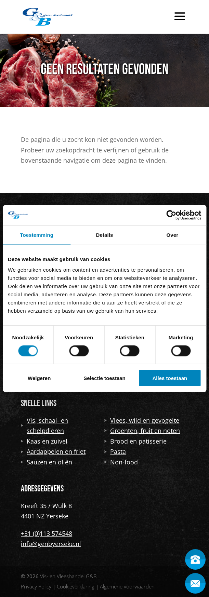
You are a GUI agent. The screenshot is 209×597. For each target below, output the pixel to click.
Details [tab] (104, 235)
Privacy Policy (36, 586)
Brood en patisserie (135, 441)
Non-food (121, 462)
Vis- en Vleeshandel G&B (68, 576)
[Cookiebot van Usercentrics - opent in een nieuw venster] (171, 215)
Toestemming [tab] (36, 235)
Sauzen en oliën (46, 462)
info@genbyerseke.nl (51, 544)
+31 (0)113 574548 (46, 533)
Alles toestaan (169, 378)
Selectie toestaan (104, 378)
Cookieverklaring (75, 586)
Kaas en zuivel (44, 441)
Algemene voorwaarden (127, 586)
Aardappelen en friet (53, 451)
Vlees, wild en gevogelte (141, 420)
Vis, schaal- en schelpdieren (44, 425)
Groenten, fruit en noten (142, 430)
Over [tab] (173, 235)
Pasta (115, 451)
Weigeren (39, 378)
